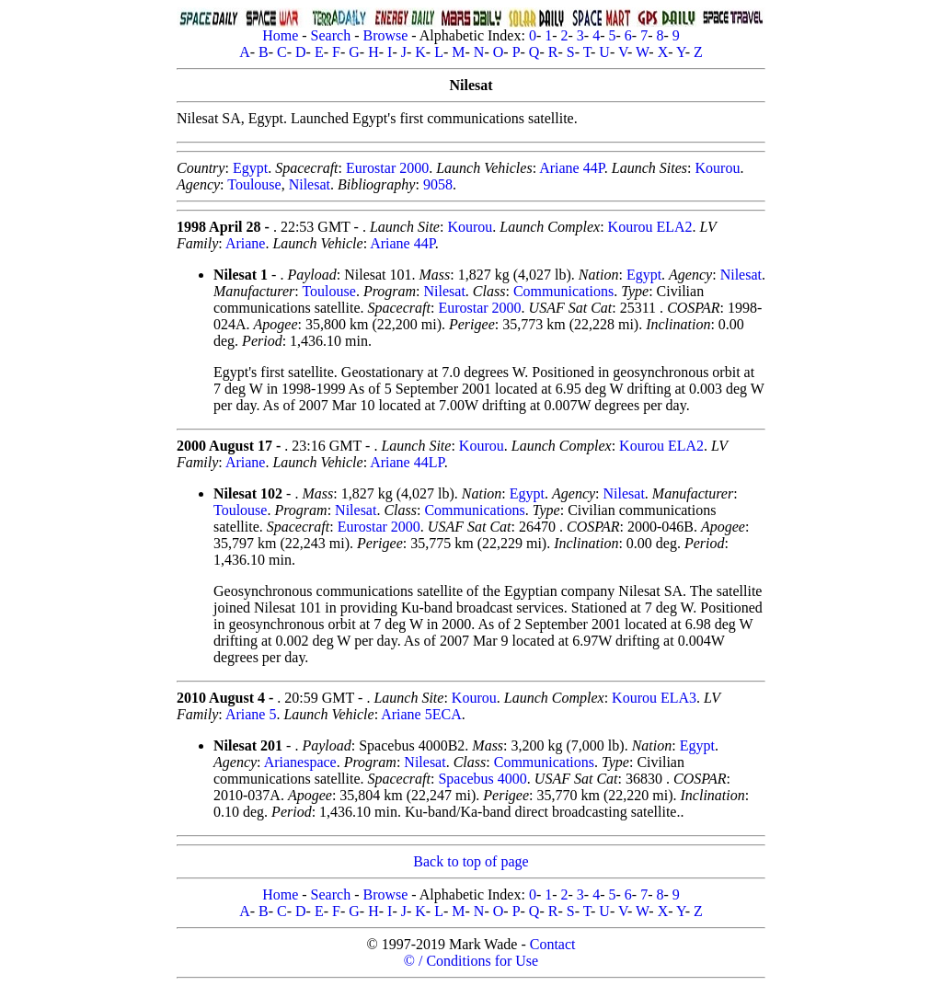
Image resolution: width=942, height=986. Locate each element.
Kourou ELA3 (654, 697)
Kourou (718, 168)
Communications (563, 291)
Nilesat (309, 184)
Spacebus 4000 (482, 778)
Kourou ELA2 (650, 227)
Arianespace (300, 762)
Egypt (250, 168)
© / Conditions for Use (471, 961)
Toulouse (254, 184)
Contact (553, 944)
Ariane (245, 243)
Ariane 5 (251, 714)
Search (331, 35)
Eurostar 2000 (387, 168)
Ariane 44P (571, 168)
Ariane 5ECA (421, 714)
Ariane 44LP (406, 462)
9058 (438, 184)
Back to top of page (470, 861)
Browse (385, 35)
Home (280, 35)
